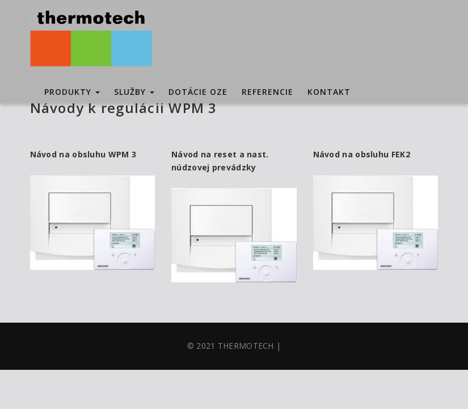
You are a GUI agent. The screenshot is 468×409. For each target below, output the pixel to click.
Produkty (72, 91)
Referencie (267, 91)
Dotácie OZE (197, 91)
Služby (134, 91)
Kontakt (329, 91)
